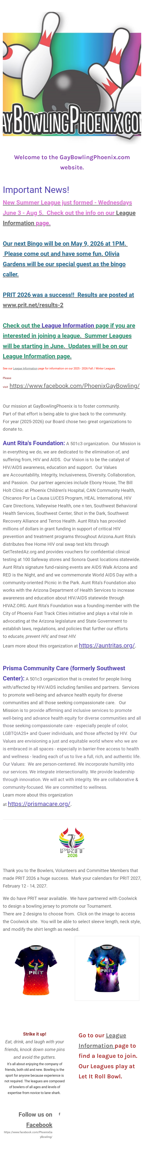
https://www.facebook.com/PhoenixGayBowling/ (75, 385)
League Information (25, 368)
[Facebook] (59, 1114)
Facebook (39, 1124)
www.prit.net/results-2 (33, 305)
